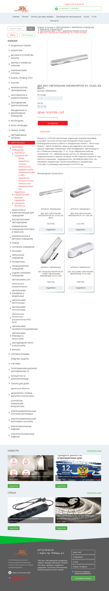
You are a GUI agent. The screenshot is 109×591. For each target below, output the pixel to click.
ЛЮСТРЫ (15, 83)
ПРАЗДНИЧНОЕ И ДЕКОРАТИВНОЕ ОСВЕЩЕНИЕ (19, 113)
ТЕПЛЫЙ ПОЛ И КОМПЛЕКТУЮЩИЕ (20, 377)
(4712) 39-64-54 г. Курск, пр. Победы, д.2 (51, 551)
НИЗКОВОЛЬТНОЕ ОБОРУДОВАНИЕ (19, 89)
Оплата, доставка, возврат (42, 16)
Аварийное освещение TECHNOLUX (19, 203)
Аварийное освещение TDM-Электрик (22, 195)
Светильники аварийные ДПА (25, 168)
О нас (94, 16)
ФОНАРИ (16, 349)
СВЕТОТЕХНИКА (18, 142)
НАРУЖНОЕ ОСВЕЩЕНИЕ (23, 247)
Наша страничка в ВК (21, 572)
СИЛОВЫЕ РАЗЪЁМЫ (20, 354)
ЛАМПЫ (15, 243)
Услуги (86, 16)
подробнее (50, 229)
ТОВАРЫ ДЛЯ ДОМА (20, 383)
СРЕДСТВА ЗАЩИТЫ (20, 359)
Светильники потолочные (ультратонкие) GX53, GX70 (21, 318)
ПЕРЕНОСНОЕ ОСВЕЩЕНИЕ (18, 256)
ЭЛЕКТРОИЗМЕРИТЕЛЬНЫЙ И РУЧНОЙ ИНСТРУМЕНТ (23, 412)
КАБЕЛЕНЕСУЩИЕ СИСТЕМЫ (19, 71)
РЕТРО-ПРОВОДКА (19, 125)
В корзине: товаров (68, 8)
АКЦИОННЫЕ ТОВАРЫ (21, 45)
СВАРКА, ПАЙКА (18, 130)
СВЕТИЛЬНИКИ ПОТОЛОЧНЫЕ (18, 308)
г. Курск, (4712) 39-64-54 (74, 4)
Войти (12, 35)
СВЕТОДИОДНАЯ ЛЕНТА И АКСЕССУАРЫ (22, 344)
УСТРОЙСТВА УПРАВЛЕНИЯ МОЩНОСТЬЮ (17, 403)
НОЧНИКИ (16, 251)
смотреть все (94, 451)
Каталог (25, 16)
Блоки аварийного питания (23, 161)
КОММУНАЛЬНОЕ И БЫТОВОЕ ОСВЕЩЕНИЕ (22, 237)
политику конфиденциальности (82, 572)
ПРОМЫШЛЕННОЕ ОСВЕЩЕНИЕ (20, 267)
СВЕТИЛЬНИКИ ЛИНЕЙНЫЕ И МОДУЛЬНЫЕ (18, 293)
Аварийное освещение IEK (21, 154)
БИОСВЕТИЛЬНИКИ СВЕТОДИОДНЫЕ (20, 221)
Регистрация (27, 35)
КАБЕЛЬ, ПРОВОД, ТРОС (22, 78)
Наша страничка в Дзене (19, 575)
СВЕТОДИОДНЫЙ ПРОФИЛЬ (18, 136)
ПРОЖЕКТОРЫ (18, 262)
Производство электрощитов (68, 16)
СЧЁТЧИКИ (15, 363)
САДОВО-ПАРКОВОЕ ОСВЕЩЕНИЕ (21, 274)
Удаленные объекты (20, 388)
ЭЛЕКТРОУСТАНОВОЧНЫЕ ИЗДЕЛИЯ (22, 435)
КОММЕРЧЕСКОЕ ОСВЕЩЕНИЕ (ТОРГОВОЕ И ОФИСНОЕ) (23, 229)
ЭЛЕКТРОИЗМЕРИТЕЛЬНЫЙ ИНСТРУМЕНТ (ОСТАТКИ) (23, 420)
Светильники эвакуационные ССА (25, 186)
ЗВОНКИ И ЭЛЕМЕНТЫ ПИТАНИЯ (21, 64)
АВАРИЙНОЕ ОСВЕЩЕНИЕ (17, 148)
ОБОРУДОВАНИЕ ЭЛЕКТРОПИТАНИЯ (19, 104)
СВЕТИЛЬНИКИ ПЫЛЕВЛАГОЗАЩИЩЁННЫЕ (23, 327)
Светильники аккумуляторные (19, 285)
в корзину (53, 123)
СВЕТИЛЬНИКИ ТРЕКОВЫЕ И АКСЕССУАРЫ (18, 336)
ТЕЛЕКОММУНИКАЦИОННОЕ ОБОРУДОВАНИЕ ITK (23, 369)
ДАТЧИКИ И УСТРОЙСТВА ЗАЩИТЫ (22, 56)
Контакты (54, 21)
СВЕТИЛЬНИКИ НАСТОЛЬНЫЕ (18, 301)
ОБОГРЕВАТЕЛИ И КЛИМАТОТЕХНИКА (19, 96)
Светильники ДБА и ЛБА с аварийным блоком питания (26, 176)
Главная (15, 16)
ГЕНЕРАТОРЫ (17, 50)
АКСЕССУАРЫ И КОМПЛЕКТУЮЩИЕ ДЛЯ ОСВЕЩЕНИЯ (23, 213)
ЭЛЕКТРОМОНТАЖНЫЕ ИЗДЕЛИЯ (21, 427)
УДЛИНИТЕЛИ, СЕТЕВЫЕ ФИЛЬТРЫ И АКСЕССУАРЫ (22, 394)
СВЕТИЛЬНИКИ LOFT (21, 279)
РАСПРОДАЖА (17, 120)
